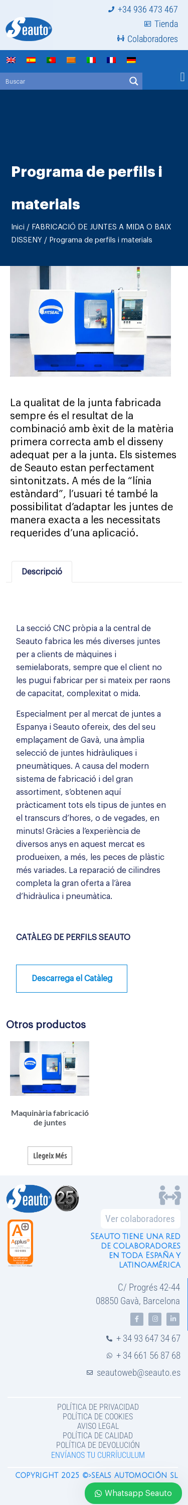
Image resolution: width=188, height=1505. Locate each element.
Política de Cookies (98, 1416)
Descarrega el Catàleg (72, 979)
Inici (18, 227)
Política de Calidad (98, 1435)
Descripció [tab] (42, 572)
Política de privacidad (98, 1407)
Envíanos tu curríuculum (98, 1455)
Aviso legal (98, 1426)
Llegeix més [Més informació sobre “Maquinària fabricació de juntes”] (50, 1155)
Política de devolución (98, 1445)
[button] (182, 77)
